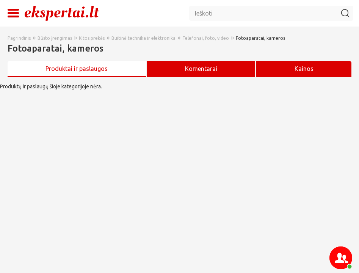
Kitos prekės (92, 38)
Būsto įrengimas (55, 38)
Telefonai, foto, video (205, 38)
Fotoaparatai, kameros (260, 38)
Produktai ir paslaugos (76, 68)
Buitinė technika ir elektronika (143, 38)
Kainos (304, 68)
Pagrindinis (19, 38)
